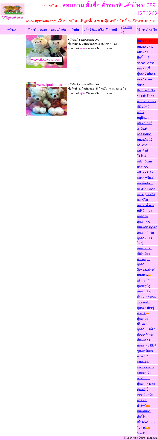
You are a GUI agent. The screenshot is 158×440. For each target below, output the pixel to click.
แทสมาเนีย (144, 373)
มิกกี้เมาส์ (143, 57)
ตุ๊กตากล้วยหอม (147, 291)
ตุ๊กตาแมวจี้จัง (146, 329)
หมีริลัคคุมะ (144, 210)
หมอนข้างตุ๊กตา (147, 227)
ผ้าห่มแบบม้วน (146, 297)
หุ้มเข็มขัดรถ (145, 183)
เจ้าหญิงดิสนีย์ (146, 194)
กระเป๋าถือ (143, 356)
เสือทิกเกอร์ (144, 123)
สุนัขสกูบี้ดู (143, 286)
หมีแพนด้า (144, 411)
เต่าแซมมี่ (143, 280)
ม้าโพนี (141, 405)
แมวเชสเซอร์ (145, 367)
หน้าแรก (12, 29)
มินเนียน (144, 275)
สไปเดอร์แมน (146, 422)
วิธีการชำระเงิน (147, 29)
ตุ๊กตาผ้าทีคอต (146, 74)
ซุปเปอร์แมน (145, 351)
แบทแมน (143, 362)
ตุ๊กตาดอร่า (144, 248)
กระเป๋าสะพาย (146, 188)
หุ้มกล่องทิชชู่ (145, 308)
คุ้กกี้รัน (141, 416)
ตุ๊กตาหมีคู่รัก (145, 232)
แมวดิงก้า (143, 150)
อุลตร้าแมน (144, 79)
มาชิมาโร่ (143, 378)
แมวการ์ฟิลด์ (145, 178)
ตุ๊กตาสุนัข (143, 221)
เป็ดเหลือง (143, 340)
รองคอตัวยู (144, 302)
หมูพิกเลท (143, 117)
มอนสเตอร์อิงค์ (146, 345)
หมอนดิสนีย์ (144, 139)
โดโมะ (141, 156)
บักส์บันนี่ (142, 167)
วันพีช (141, 433)
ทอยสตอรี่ (143, 68)
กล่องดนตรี (144, 134)
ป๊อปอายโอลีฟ (146, 90)
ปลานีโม (142, 199)
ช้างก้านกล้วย (146, 63)
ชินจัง (140, 85)
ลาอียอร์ (142, 128)
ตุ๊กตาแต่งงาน (146, 383)
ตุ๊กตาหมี (111, 29)
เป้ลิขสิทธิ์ (143, 106)
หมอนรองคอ (145, 46)
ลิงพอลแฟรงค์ (146, 269)
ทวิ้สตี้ (140, 112)
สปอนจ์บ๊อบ (144, 161)
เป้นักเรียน (143, 253)
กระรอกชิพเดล (146, 101)
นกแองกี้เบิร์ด (145, 205)
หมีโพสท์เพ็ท (145, 172)
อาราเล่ (142, 400)
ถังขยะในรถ (145, 334)
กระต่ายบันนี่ (145, 145)
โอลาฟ (141, 427)
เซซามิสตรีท (145, 394)
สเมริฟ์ (141, 313)
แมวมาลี (142, 52)
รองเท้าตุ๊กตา (145, 95)
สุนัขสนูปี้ (142, 389)
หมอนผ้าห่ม (58, 29)
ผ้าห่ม (75, 29)
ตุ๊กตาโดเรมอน (37, 29)
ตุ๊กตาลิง (142, 216)
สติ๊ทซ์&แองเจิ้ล (94, 29)
